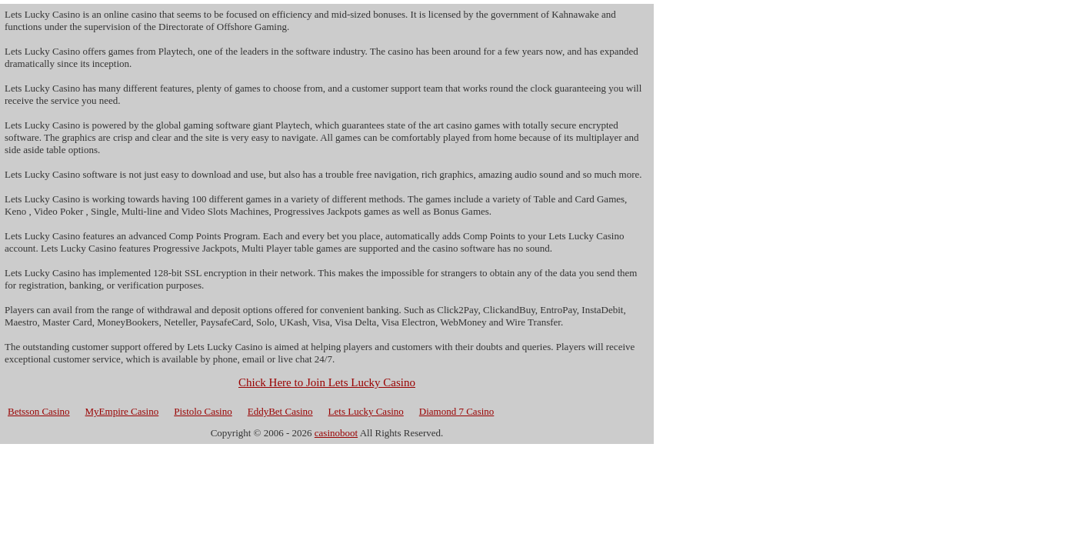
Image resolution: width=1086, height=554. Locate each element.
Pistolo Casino (203, 411)
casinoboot (336, 433)
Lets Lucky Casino (366, 411)
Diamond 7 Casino (457, 411)
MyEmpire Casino (122, 411)
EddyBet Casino (280, 411)
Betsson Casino (39, 411)
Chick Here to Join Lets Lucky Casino (326, 382)
